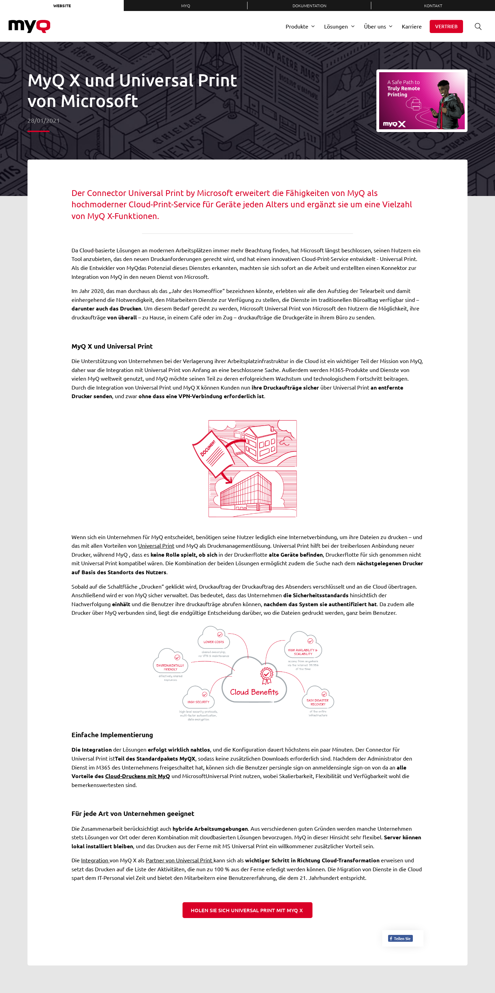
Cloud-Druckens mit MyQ (137, 775)
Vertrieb (446, 26)
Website (62, 5)
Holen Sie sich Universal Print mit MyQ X (247, 910)
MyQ (185, 5)
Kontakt (433, 5)
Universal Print (156, 545)
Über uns (375, 26)
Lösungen (336, 26)
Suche (476, 26)
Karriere (412, 26)
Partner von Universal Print (179, 859)
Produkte (297, 26)
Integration (95, 859)
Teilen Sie (399, 938)
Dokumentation (310, 5)
